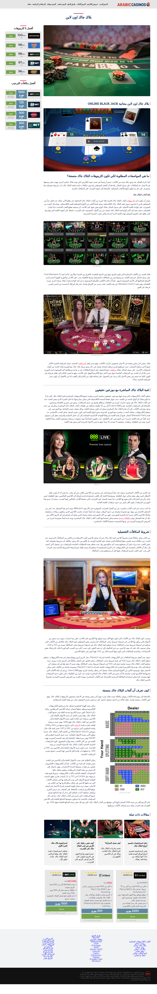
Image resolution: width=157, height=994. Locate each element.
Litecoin (96, 951)
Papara (96, 957)
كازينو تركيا (48, 956)
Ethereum (96, 955)
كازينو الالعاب (81, 4)
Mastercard (96, 941)
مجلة (29, 4)
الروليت (77, 725)
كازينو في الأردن (48, 954)
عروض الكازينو (92, 4)
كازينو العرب (103, 4)
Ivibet (109, 883)
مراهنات (113, 370)
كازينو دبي (48, 946)
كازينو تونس (48, 950)
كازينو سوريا (48, 952)
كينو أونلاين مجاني (140, 953)
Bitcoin (96, 938)
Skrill (96, 947)
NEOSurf (96, 961)
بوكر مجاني (139, 947)
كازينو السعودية (48, 940)
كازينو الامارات (48, 942)
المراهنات (82, 363)
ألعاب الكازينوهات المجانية (139, 941)
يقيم (21, 37)
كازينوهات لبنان (48, 944)
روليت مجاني (139, 943)
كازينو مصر (48, 958)
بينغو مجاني (139, 951)
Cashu (96, 953)
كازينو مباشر (61, 4)
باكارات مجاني (139, 949)
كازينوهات (131, 201)
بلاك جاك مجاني (139, 945)
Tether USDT (96, 949)
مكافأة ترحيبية (124, 518)
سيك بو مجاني (139, 955)
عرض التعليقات (127, 875)
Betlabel (72, 881)
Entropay (96, 945)
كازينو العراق (48, 948)
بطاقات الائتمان (96, 939)
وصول (132, 916)
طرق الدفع (71, 4)
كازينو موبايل (51, 4)
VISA (96, 943)
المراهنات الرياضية (39, 4)
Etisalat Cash (96, 959)
